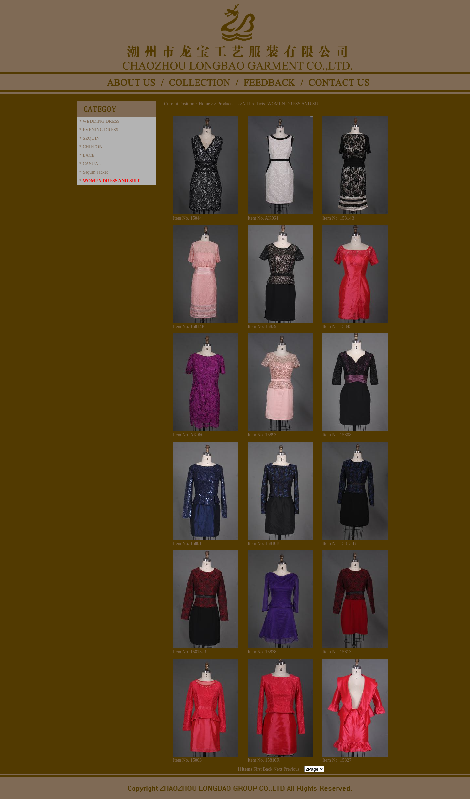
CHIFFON (92, 146)
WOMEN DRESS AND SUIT (111, 180)
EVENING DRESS (100, 129)
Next (278, 769)
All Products (253, 103)
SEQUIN (91, 138)
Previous (292, 769)
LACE (89, 155)
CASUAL (92, 163)
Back (268, 769)
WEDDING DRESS (101, 121)
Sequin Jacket (95, 172)
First (257, 769)
